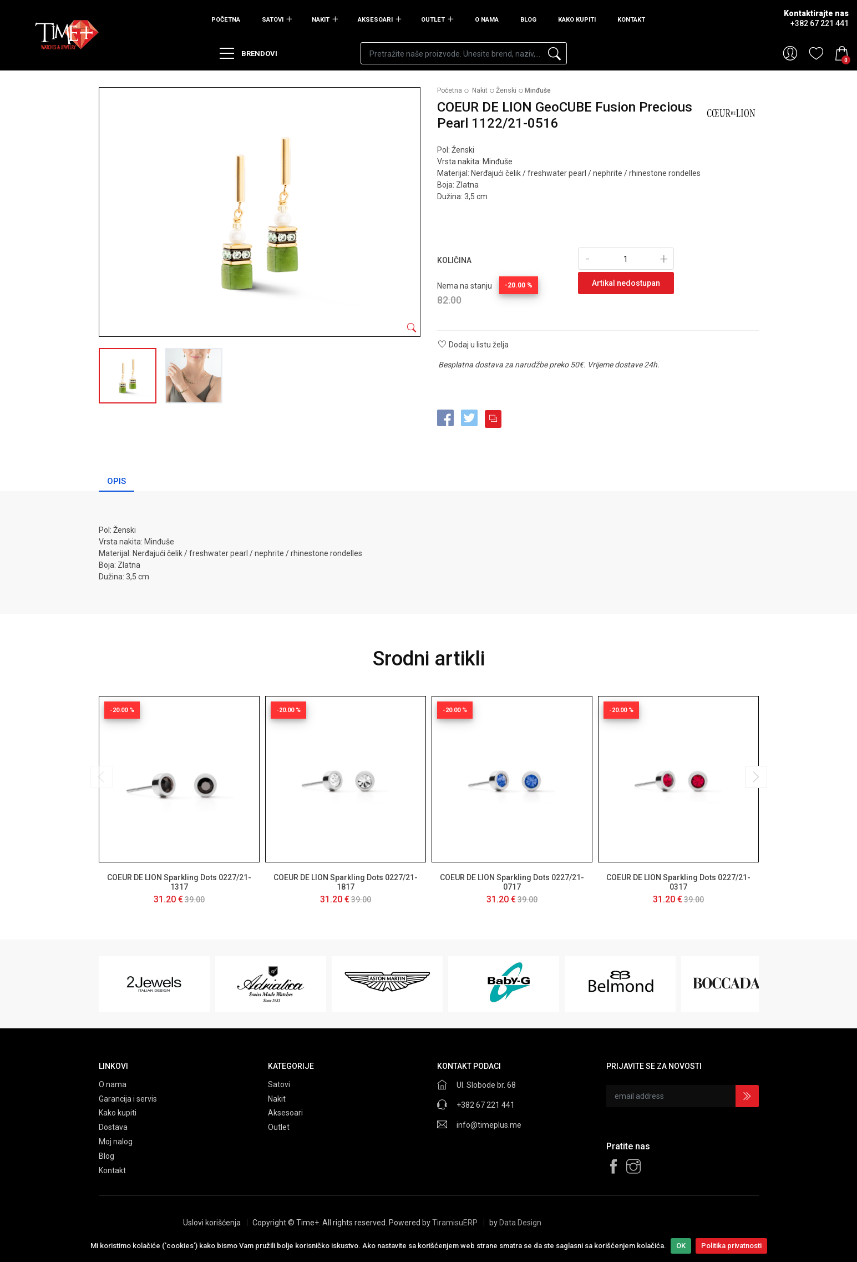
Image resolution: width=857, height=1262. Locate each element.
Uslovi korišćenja (212, 1222)
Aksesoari (375, 19)
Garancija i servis (128, 1098)
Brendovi (248, 53)
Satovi (272, 19)
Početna (225, 19)
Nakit (320, 19)
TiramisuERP (455, 1222)
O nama (487, 19)
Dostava (113, 1127)
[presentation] (101, 777)
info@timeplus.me (489, 1124)
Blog (528, 19)
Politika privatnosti (731, 1245)
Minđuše (538, 90)
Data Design (520, 1222)
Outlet (433, 19)
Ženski (506, 90)
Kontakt (631, 19)
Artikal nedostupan (626, 283)
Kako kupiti (577, 19)
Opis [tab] (116, 481)
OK (681, 1245)
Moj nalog (116, 1141)
